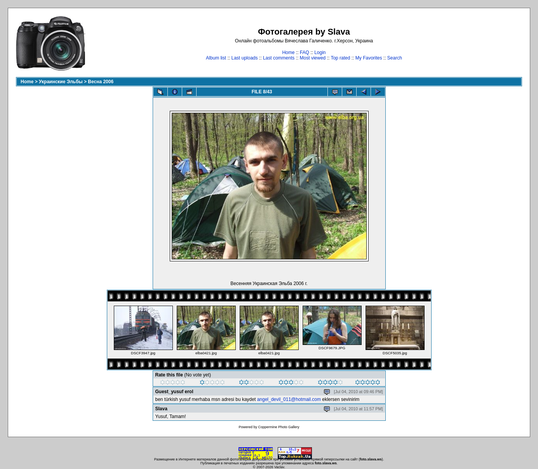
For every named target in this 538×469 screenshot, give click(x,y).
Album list (216, 58)
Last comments (278, 58)
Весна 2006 (100, 81)
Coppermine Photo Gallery (278, 427)
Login (320, 52)
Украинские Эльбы (61, 81)
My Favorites (368, 58)
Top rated (340, 58)
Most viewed (313, 58)
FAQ (304, 52)
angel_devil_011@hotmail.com (289, 399)
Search (394, 58)
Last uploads (244, 58)
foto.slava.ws (371, 459)
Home (288, 52)
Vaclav (279, 467)
